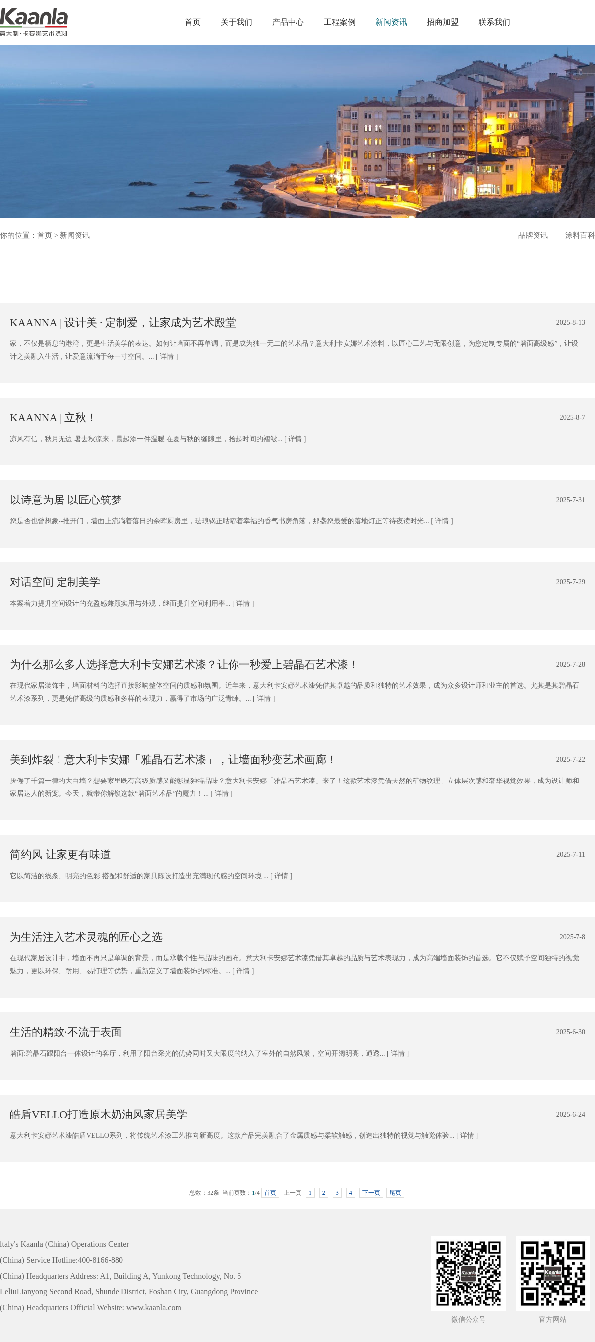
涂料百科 (580, 235)
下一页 (371, 1192)
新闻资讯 (391, 22)
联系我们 (494, 22)
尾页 (395, 1192)
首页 (193, 22)
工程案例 (340, 22)
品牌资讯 (533, 235)
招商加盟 (443, 22)
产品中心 (288, 22)
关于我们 (236, 22)
